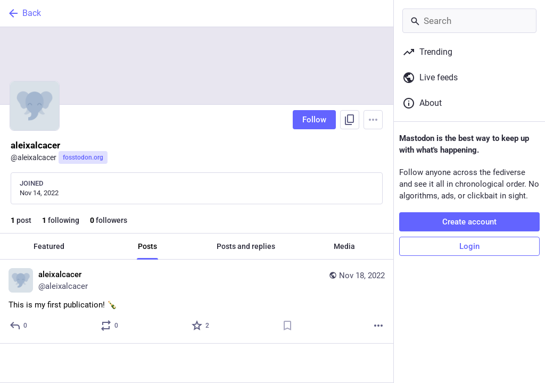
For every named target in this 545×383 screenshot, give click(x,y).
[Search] (469, 21)
